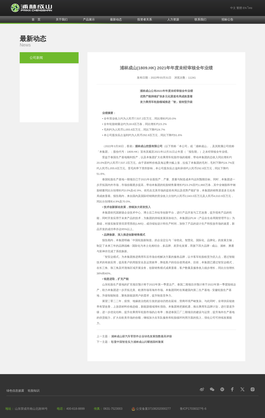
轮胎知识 (34, 390)
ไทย (249, 7)
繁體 (239, 7)
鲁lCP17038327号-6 (192, 408)
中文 (233, 7)
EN (245, 7)
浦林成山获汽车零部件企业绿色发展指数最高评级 (141, 336)
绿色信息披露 (15, 390)
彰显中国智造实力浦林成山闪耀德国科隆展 (137, 341)
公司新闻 (36, 58)
